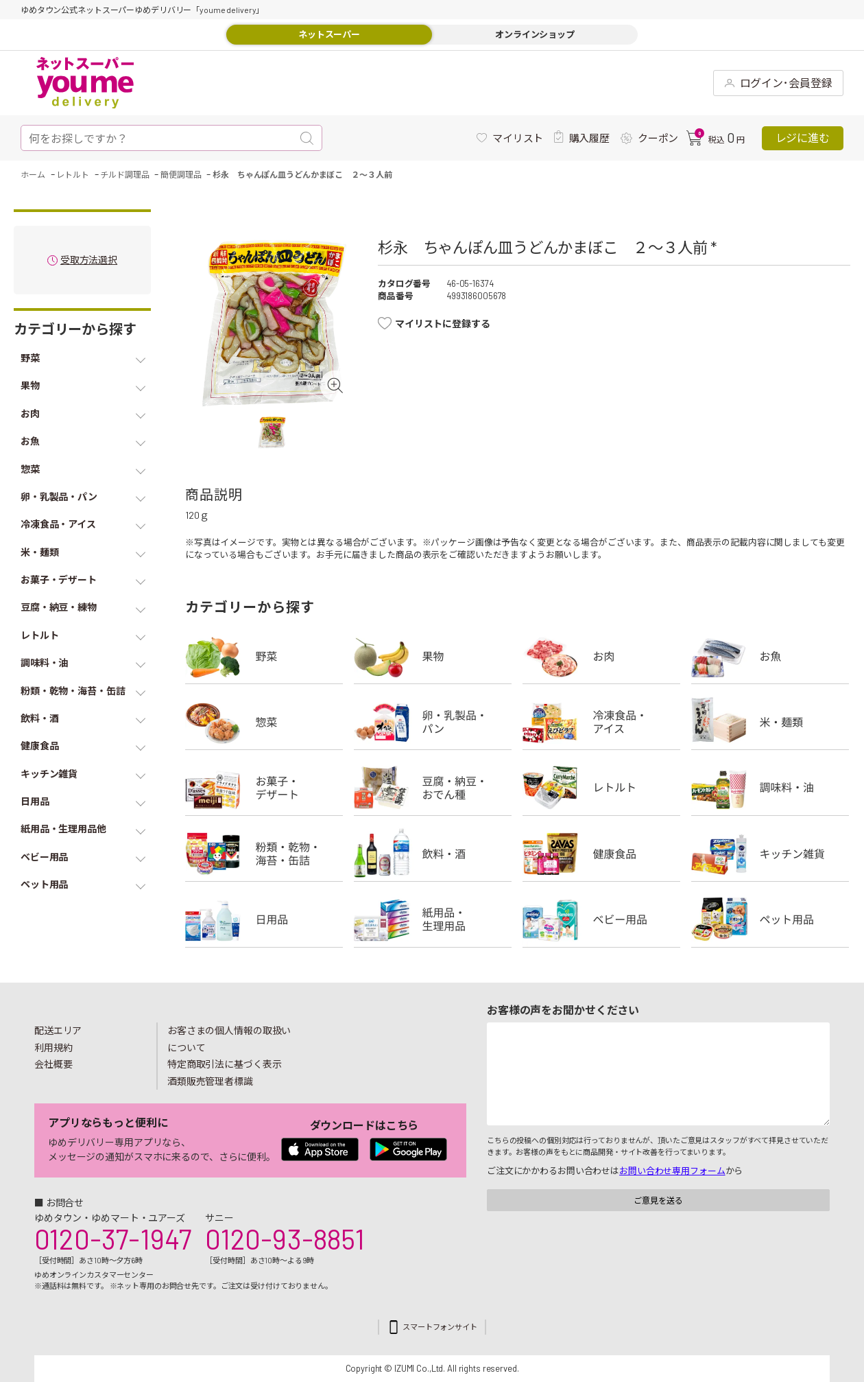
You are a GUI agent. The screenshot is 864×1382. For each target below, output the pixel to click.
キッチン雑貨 (770, 853)
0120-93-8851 (284, 1238)
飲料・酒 (433, 853)
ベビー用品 (601, 919)
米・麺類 (770, 721)
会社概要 (53, 1064)
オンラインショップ (535, 34)
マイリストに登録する (442, 323)
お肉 (601, 656)
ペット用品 (770, 919)
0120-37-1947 (112, 1238)
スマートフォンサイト (440, 1327)
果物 (433, 656)
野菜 (264, 656)
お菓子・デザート (264, 787)
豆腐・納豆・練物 (433, 787)
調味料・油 (770, 787)
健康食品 (601, 853)
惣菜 (264, 721)
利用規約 (53, 1047)
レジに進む (803, 137)
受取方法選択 (88, 260)
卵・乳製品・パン (433, 721)
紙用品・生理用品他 (433, 919)
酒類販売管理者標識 (210, 1081)
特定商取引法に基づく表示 (224, 1064)
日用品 (264, 919)
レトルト (601, 787)
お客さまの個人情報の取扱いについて (229, 1038)
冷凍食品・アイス (601, 721)
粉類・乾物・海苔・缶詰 (264, 853)
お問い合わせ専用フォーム (672, 1170)
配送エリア (58, 1030)
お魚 (770, 656)
